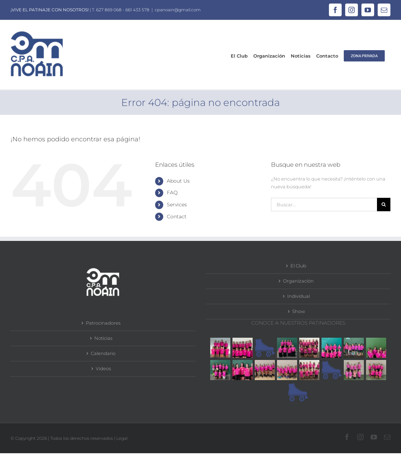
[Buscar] (383, 204)
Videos (103, 368)
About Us (178, 181)
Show (298, 311)
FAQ (172, 192)
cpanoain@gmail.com (178, 9)
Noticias (103, 338)
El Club (298, 265)
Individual (298, 296)
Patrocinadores (103, 323)
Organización (298, 281)
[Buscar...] (324, 204)
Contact (177, 216)
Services (177, 204)
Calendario (103, 353)
